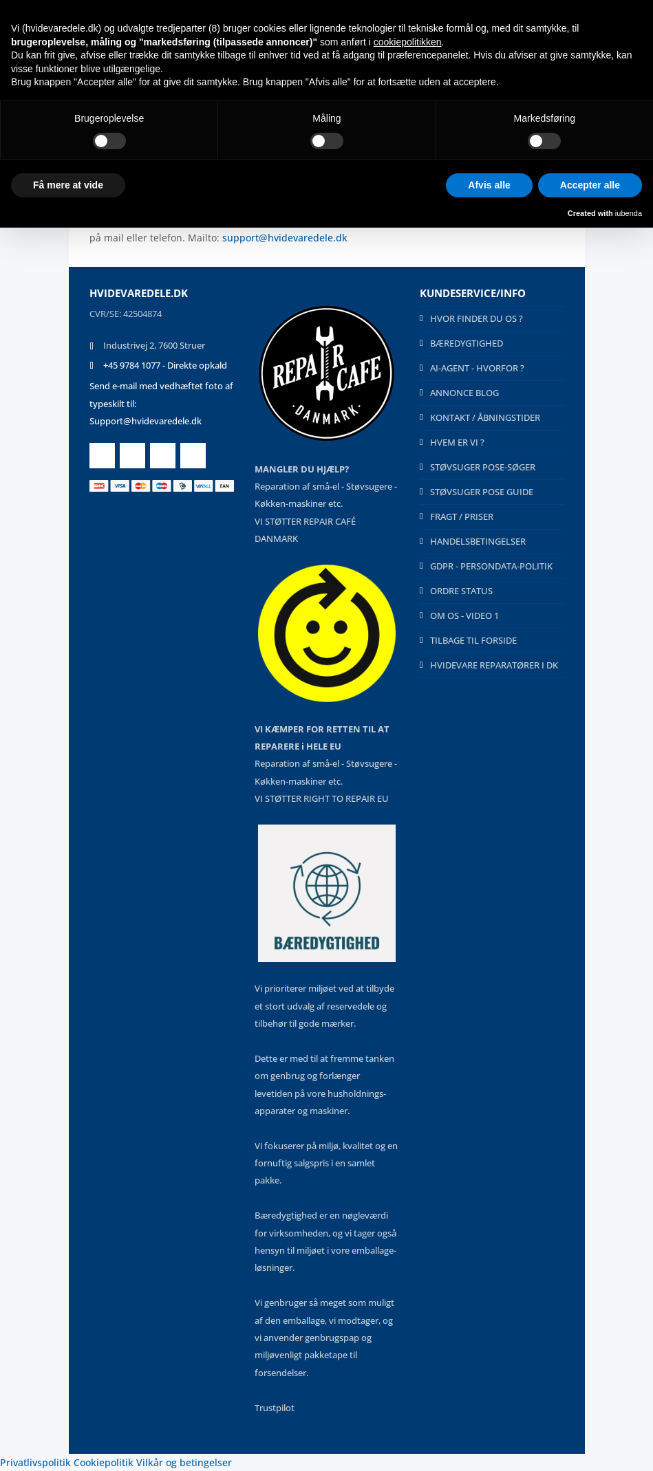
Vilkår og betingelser (184, 1462)
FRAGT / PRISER (461, 516)
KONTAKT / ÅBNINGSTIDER (485, 417)
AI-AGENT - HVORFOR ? (477, 368)
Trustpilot (275, 1408)
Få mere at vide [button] (68, 184)
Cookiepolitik (103, 1462)
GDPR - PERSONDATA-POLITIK (491, 566)
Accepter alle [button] (590, 184)
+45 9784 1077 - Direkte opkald (165, 365)
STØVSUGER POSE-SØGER (482, 467)
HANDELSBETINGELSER (478, 541)
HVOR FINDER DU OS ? (476, 318)
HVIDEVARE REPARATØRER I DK (494, 665)
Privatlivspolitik (35, 1462)
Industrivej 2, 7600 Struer (154, 345)
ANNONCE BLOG (464, 392)
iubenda (628, 213)
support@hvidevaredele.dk (284, 237)
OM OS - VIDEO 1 (464, 615)
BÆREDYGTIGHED (466, 343)
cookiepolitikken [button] (408, 41)
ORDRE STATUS (461, 591)
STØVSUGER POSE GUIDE (481, 492)
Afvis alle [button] (489, 184)
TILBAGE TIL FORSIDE (473, 640)
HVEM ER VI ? (457, 442)
